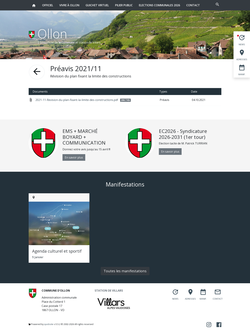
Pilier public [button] (124, 3)
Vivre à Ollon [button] (69, 3)
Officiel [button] (47, 3)
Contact (193, 5)
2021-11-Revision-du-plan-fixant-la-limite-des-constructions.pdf (83, 100)
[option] (77, 144)
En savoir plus (74, 157)
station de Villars (90, 42)
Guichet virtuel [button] (97, 3)
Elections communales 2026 (159, 5)
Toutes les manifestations (125, 271)
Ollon (52, 33)
